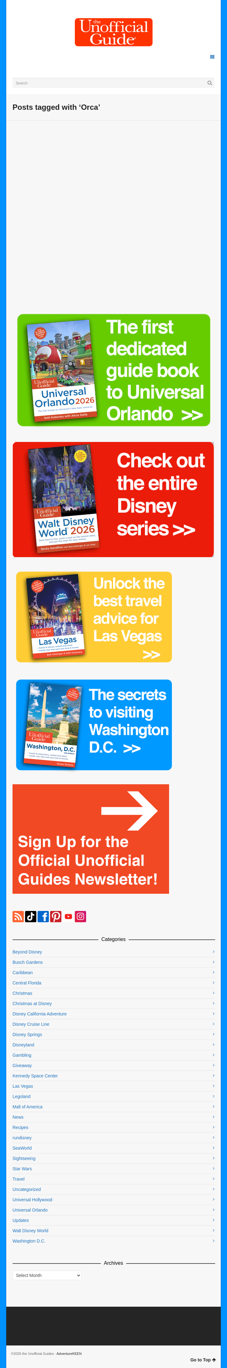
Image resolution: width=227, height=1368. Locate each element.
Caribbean (23, 972)
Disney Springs (27, 1034)
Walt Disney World (30, 1230)
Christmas (22, 993)
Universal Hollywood (32, 1199)
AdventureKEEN (69, 1353)
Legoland (22, 1096)
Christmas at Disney (32, 1003)
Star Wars (22, 1168)
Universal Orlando (30, 1210)
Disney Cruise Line (31, 1024)
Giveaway (22, 1065)
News (18, 1117)
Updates (21, 1220)
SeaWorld (22, 1148)
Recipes (20, 1127)
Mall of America (28, 1106)
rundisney (22, 1137)
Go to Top (203, 1359)
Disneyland (23, 1044)
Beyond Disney (27, 951)
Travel (18, 1179)
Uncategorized (27, 1189)
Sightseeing (24, 1158)
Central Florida (27, 982)
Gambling (22, 1055)
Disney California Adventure (40, 1013)
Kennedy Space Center (35, 1075)
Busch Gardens (28, 962)
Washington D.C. (29, 1240)
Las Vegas (23, 1086)
